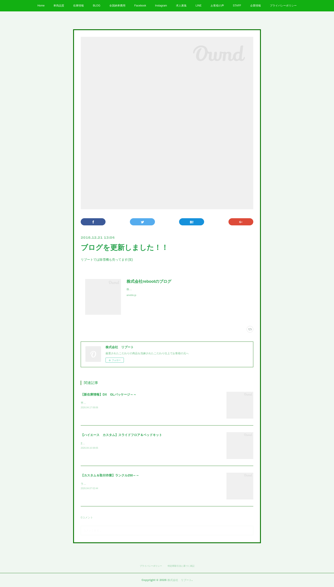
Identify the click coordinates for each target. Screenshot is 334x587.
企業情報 (255, 5)
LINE (199, 5)
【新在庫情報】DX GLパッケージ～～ (108, 394)
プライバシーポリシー (283, 5)
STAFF (237, 5)
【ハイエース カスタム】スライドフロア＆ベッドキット (121, 435)
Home (40, 5)
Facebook (140, 5)
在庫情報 (78, 5)
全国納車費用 (117, 5)
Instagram (161, 5)
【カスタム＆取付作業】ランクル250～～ (110, 475)
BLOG (96, 5)
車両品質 (58, 5)
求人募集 (181, 5)
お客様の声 (217, 5)
